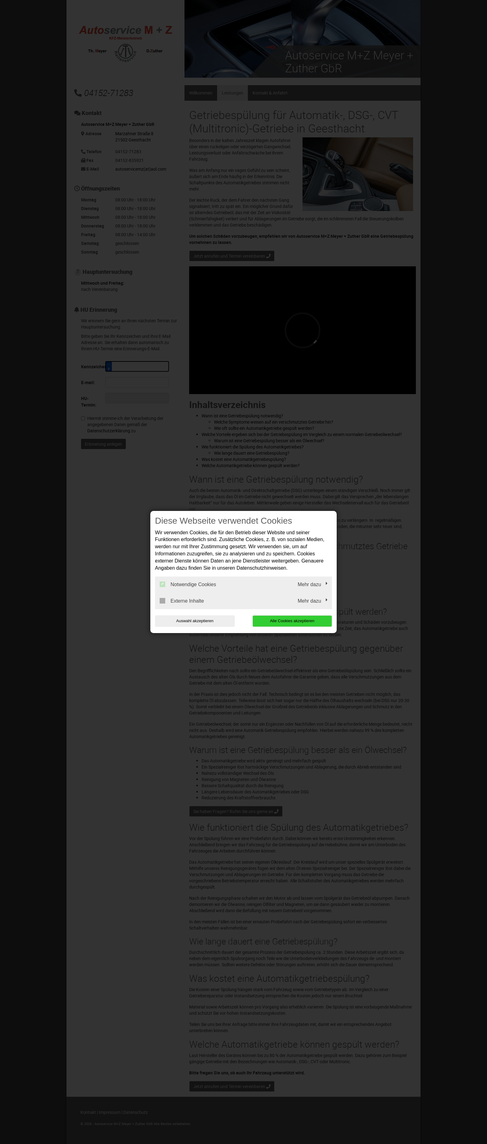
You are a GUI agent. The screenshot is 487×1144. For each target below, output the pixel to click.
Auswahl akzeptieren (194, 620)
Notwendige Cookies (188, 584)
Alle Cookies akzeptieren (292, 620)
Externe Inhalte (182, 601)
